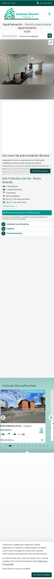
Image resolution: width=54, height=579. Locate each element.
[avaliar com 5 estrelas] (15, 36)
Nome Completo (11, 267)
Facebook (9, 483)
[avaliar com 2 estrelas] (6, 36)
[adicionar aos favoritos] (49, 441)
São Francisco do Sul (16, 178)
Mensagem (9, 251)
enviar (44, 316)
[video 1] (27, 127)
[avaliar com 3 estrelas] (9, 36)
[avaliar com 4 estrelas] (12, 36)
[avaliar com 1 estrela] (3, 36)
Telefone (8, 286)
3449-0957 (46, 3)
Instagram (10, 478)
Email (6, 277)
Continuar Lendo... (40, 171)
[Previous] (3, 417)
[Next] (51, 417)
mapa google (11, 473)
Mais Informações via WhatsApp (21, 212)
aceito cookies (41, 575)
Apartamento (12, 24)
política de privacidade (41, 299)
